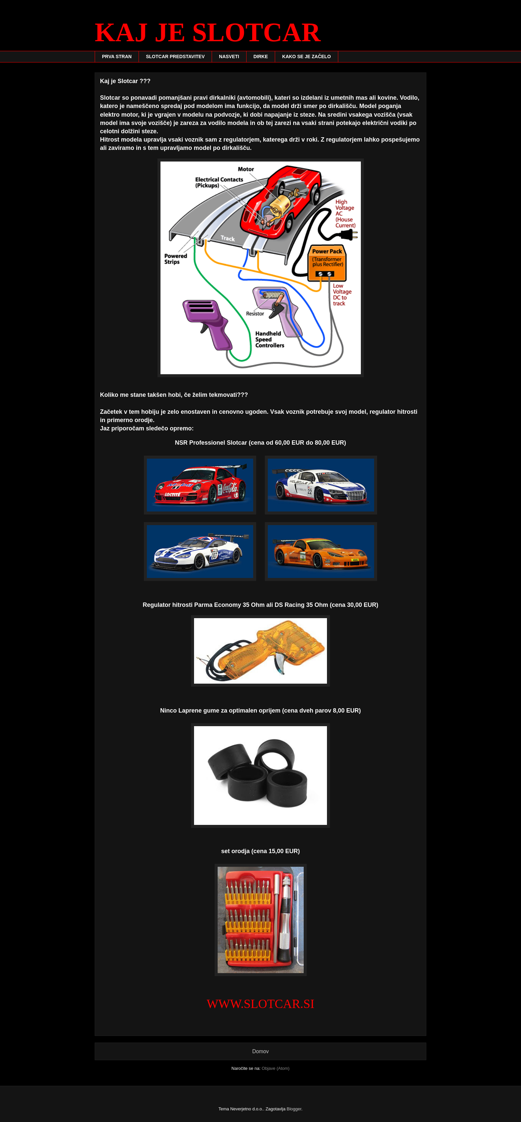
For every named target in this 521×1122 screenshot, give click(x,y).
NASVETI (229, 56)
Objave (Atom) (276, 1068)
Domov (260, 1051)
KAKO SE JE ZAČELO (306, 56)
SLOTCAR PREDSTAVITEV (175, 56)
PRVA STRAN (117, 56)
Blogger (294, 1108)
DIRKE (261, 56)
